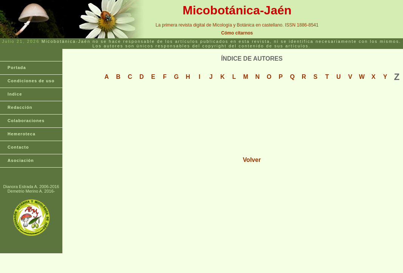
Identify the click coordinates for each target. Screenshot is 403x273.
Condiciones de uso (31, 80)
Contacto (18, 147)
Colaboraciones (26, 120)
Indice (15, 94)
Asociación (21, 160)
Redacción (20, 107)
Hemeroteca (22, 134)
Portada (17, 67)
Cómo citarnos (237, 33)
